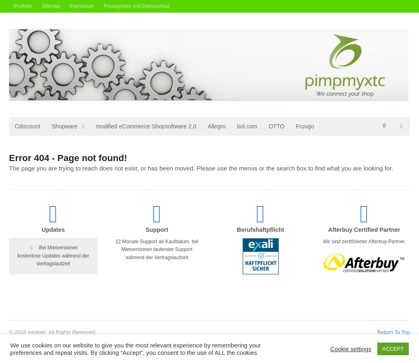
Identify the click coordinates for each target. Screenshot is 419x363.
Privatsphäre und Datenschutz (136, 6)
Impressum (82, 6)
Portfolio (23, 6)
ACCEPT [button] (393, 349)
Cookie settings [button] (350, 349)
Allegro (217, 126)
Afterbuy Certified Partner (364, 229)
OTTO (276, 126)
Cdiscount (27, 126)
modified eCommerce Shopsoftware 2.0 (146, 126)
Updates (53, 229)
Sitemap (51, 6)
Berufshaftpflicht (260, 229)
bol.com (247, 126)
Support (157, 229)
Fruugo (305, 126)
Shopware (64, 126)
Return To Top (393, 332)
